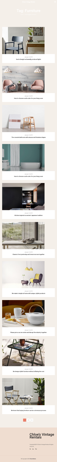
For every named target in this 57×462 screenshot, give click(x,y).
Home (22, 14)
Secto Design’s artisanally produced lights (28, 59)
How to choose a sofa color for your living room (28, 98)
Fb (30, 449)
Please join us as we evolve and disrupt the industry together (28, 332)
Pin (36, 449)
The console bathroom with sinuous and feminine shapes (28, 137)
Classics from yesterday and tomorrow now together (28, 254)
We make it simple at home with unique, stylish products (28, 293)
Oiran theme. (33, 458)
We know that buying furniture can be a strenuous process (28, 410)
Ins (33, 449)
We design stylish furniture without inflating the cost (28, 371)
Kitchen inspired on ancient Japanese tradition (29, 215)
